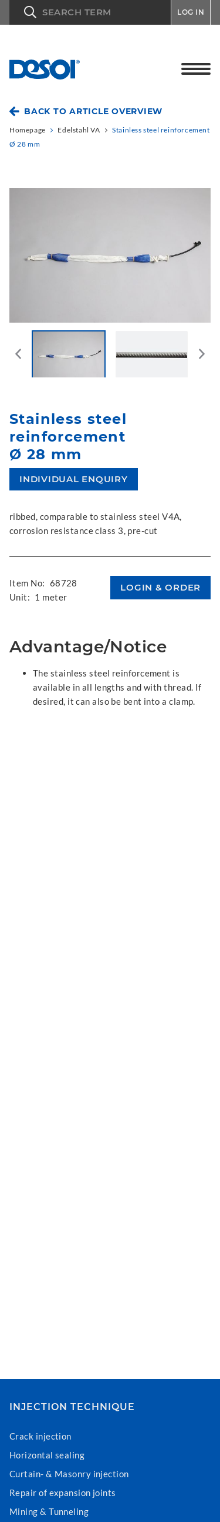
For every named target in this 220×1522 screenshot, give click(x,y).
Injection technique (72, 1407)
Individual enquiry (73, 479)
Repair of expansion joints (62, 1492)
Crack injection (40, 1436)
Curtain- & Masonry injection (69, 1473)
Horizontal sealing (46, 1455)
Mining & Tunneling (49, 1511)
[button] (90, 12)
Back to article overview (93, 111)
